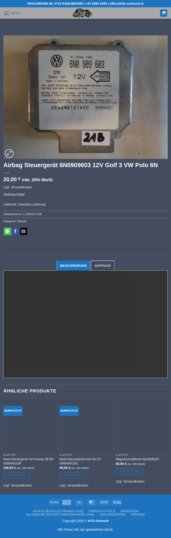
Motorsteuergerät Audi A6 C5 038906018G (80, 461)
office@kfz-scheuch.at (126, 3)
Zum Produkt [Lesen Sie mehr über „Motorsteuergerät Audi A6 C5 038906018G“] (73, 475)
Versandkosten (21, 187)
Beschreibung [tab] (73, 265)
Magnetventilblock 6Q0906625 (137, 459)
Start (66, 26)
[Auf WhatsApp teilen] (7, 231)
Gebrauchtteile (102, 511)
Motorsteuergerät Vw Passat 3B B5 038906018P (28, 461)
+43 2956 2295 (96, 3)
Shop (82, 26)
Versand (138, 514)
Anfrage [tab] (103, 265)
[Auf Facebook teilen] (15, 231)
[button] (12, 13)
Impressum (129, 511)
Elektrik (101, 26)
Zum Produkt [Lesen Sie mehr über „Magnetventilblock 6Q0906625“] (129, 471)
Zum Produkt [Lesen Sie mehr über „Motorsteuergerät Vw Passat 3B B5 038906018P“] (17, 475)
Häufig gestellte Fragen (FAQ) (58, 511)
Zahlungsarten (113, 514)
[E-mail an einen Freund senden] (23, 231)
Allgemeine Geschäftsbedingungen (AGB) (60, 514)
